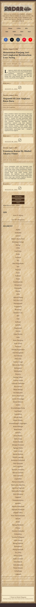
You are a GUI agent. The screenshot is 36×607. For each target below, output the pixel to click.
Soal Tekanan (18, 356)
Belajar (9, 598)
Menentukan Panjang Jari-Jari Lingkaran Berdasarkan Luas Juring (17, 55)
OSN (14, 31)
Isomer (18, 522)
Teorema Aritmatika (18, 531)
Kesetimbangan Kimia (18, 408)
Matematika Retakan (18, 491)
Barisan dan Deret (18, 365)
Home (10, 28)
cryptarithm (18, 479)
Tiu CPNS (18, 552)
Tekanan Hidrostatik (18, 506)
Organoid (18, 497)
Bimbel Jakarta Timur (18, 239)
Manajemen (18, 285)
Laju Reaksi (18, 411)
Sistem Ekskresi (18, 402)
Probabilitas (18, 534)
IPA (26, 28)
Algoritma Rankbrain (17, 509)
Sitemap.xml (28, 598)
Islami (18, 273)
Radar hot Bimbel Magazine (18, 597)
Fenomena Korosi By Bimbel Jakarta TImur (17, 152)
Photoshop (18, 309)
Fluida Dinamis (18, 568)
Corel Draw (18, 251)
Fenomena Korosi (17, 500)
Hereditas (18, 503)
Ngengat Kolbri (18, 448)
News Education (18, 340)
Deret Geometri (18, 475)
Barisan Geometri (18, 472)
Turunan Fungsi (18, 362)
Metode (15, 160)
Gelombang (18, 571)
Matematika (18, 35)
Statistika (18, 325)
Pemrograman (18, 303)
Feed (32, 598)
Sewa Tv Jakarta (18, 215)
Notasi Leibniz (18, 451)
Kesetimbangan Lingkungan (18, 423)
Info (6, 31)
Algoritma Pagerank (18, 488)
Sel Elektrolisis (18, 392)
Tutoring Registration (18, 349)
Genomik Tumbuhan (18, 383)
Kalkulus (18, 276)
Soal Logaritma (18, 466)
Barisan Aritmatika (18, 482)
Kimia (10, 160)
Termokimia (18, 414)
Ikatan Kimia (18, 429)
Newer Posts (18, 196)
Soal (29, 31)
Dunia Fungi (18, 439)
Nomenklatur (18, 546)
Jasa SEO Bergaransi (18, 219)
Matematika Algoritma (18, 485)
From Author (18, 343)
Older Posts (18, 199)
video (19, 63)
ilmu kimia (25, 171)
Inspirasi (18, 269)
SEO (21, 31)
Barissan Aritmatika (18, 469)
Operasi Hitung (18, 297)
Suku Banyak (18, 562)
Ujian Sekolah (18, 334)
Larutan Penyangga (18, 399)
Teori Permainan (18, 494)
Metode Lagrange (18, 457)
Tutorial (18, 331)
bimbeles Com (18, 313)
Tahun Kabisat (18, 540)
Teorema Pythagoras (18, 537)
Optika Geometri (18, 559)
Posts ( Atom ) (15, 205)
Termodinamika (18, 565)
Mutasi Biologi (18, 389)
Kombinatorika (18, 282)
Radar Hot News (21, 598)
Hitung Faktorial (18, 543)
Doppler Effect (18, 512)
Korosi (6, 166)
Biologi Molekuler (18, 525)
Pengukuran (18, 306)
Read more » (7, 83)
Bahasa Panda (18, 555)
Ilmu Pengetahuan (11, 107)
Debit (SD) (18, 359)
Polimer (18, 528)
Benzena (18, 374)
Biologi (18, 245)
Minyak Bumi (18, 417)
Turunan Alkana (18, 380)
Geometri (9, 63)
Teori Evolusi (18, 386)
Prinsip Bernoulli (18, 549)
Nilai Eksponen (18, 463)
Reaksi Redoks (18, 420)
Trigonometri (18, 328)
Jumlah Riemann (18, 454)
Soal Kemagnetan (18, 352)
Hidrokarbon (18, 371)
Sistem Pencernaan (18, 396)
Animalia (18, 432)
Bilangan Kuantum (18, 445)
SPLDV (18, 519)
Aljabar (18, 229)
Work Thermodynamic (18, 515)
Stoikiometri (18, 368)
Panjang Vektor (18, 377)
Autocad (18, 236)
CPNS (19, 28)
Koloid (18, 405)
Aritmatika (18, 232)
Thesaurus (18, 346)
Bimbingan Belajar (18, 242)
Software (18, 322)
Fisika (18, 254)
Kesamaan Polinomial (18, 460)
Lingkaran (18, 574)
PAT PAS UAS (18, 300)
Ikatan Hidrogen (18, 426)
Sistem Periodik (18, 442)
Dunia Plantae (18, 435)
